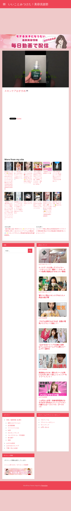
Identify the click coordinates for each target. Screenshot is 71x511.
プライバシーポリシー (48, 422)
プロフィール (45, 420)
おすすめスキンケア (12, 446)
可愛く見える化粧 (12, 448)
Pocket (19, 118)
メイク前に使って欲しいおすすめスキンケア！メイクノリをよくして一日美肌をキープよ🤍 (18, 175)
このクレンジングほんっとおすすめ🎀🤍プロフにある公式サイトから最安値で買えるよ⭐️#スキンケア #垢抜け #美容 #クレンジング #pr (28, 177)
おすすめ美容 (10, 443)
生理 (9, 430)
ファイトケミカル (13, 428)
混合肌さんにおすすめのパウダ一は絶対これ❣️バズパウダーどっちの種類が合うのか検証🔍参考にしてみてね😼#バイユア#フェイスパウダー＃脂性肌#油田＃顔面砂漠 (47, 209)
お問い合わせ (45, 427)
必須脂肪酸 (11, 425)
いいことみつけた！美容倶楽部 (28, 4)
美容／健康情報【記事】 (14, 420)
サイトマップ (45, 425)
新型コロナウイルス (14, 423)
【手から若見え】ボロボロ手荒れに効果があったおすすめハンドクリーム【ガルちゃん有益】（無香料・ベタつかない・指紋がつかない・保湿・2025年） (37, 178)
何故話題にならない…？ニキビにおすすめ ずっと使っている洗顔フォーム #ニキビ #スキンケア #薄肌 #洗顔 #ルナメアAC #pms (18, 207)
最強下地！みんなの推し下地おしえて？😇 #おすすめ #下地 (57, 204)
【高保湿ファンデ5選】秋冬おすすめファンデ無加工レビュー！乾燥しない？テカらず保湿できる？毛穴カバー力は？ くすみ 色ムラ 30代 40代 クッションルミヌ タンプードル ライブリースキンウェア (8, 210)
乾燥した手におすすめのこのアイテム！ (28, 203)
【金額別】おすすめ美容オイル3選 (47, 172)
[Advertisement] (35, 21)
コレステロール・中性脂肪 (16, 435)
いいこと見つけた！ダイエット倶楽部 (16, 465)
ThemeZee (44, 485)
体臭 (9, 440)
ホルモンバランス (13, 433)
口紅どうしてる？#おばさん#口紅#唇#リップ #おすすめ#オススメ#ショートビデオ (37, 205)
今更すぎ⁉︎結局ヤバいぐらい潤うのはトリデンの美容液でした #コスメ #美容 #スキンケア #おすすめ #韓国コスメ (57, 176)
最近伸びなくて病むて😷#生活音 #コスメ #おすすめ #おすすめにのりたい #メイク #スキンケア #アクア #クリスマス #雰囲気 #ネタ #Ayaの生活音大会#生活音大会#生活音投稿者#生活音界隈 (8, 180)
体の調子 (10, 438)
